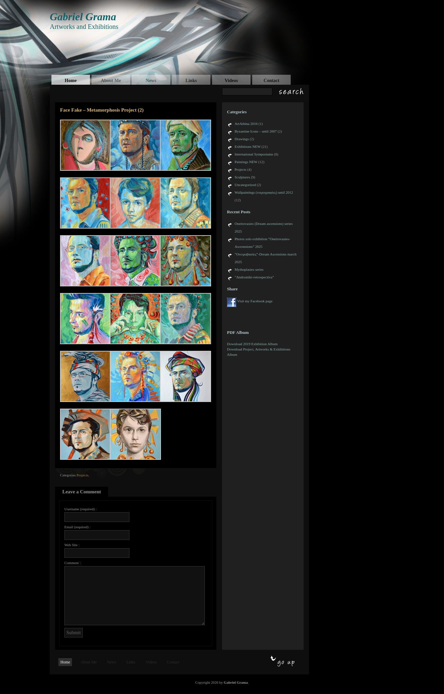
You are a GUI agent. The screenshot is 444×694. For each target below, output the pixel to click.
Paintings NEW (246, 162)
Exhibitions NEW (247, 147)
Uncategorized (245, 185)
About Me (111, 80)
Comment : (72, 563)
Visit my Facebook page (255, 301)
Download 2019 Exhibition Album (252, 344)
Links (191, 80)
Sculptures (242, 177)
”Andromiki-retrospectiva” (254, 277)
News (151, 80)
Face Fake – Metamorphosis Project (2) (102, 110)
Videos (231, 80)
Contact (271, 80)
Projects (82, 475)
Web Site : (72, 545)
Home (71, 80)
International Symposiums (254, 154)
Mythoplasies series (249, 269)
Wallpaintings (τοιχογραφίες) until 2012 (264, 192)
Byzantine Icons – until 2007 (256, 131)
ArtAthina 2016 (246, 124)
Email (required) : (77, 527)
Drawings (242, 139)
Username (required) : (80, 509)
